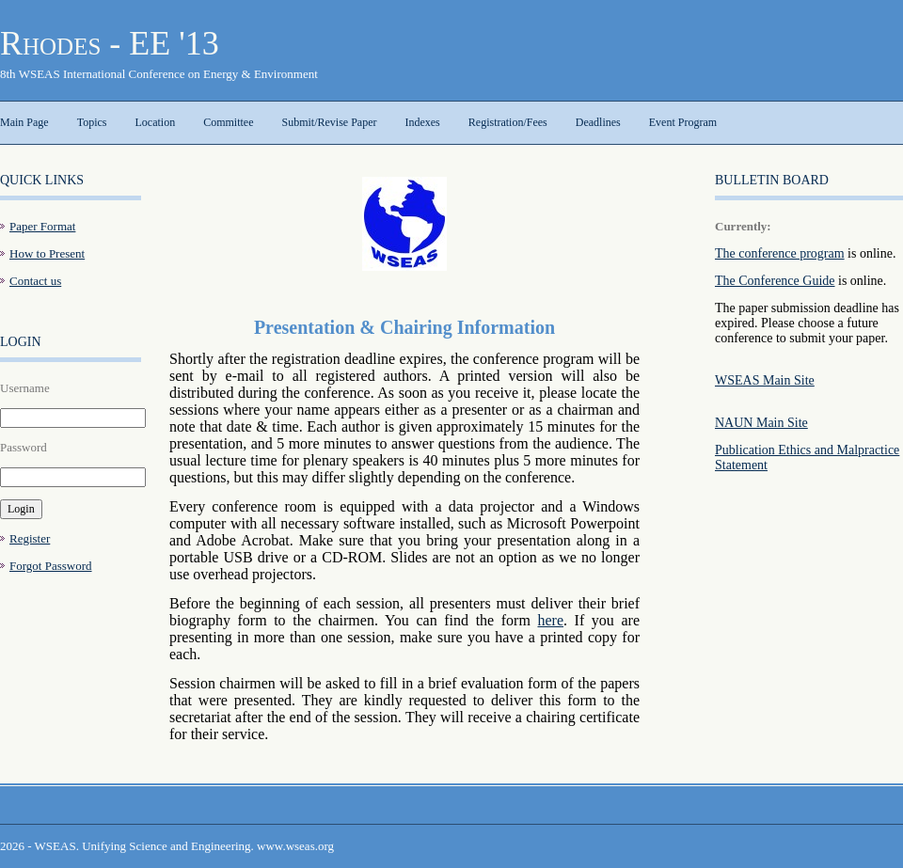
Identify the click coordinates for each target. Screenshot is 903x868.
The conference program (780, 253)
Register (29, 538)
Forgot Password (50, 566)
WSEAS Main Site (765, 380)
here (550, 620)
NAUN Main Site (761, 423)
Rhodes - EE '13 (109, 43)
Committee (228, 122)
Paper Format (42, 226)
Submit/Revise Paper (328, 122)
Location (155, 122)
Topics (92, 122)
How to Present (47, 253)
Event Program (683, 122)
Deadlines (598, 122)
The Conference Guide (775, 281)
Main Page (24, 122)
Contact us (35, 281)
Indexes (421, 122)
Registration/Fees (507, 122)
